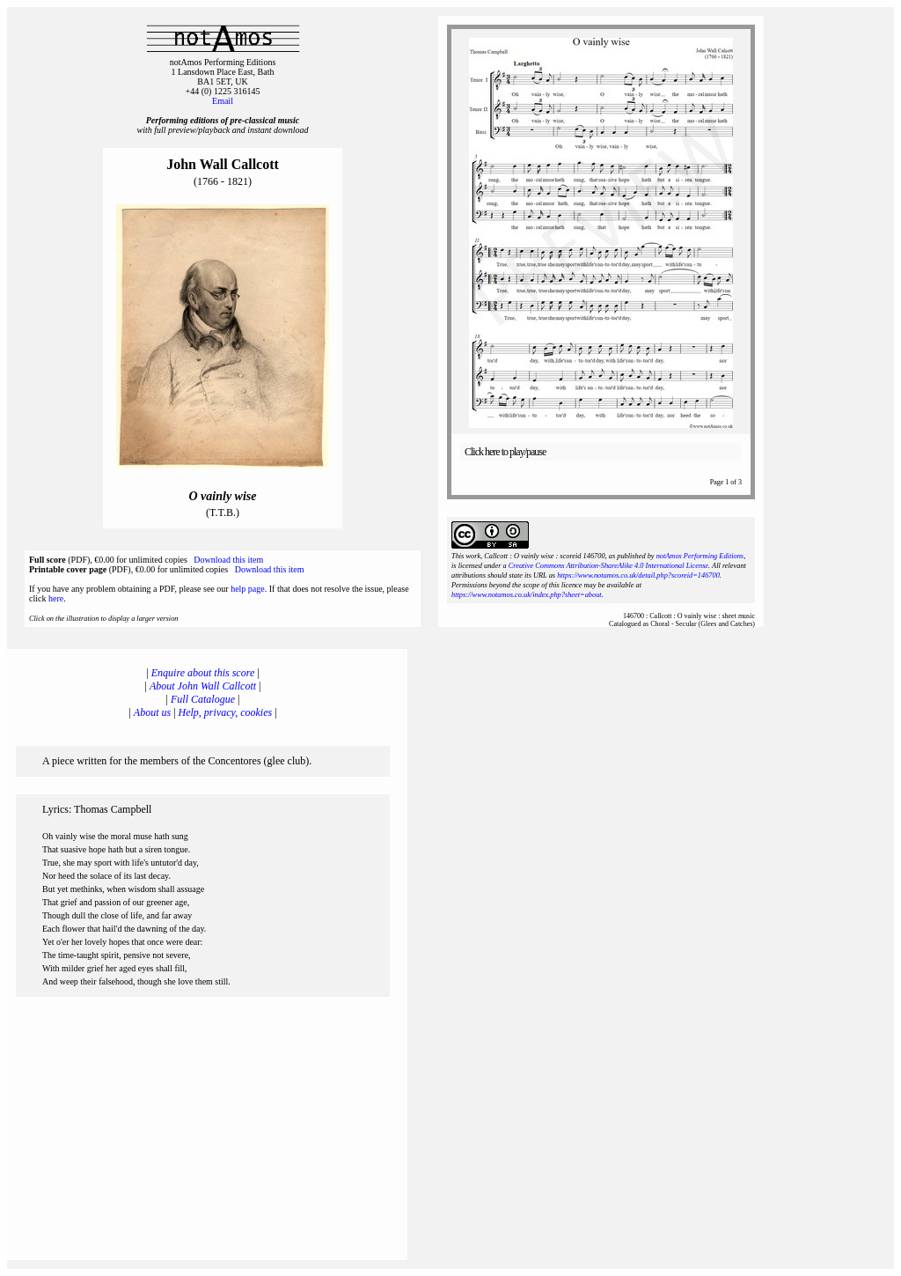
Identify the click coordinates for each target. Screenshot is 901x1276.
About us (152, 712)
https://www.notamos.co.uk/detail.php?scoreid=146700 (638, 575)
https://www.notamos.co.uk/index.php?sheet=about (526, 595)
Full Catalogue (203, 699)
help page (248, 589)
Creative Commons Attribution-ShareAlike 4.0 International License (608, 566)
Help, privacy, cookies (226, 712)
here (55, 598)
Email (222, 101)
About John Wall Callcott (203, 686)
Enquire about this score (202, 673)
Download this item (228, 559)
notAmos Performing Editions (700, 556)
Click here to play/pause (505, 452)
